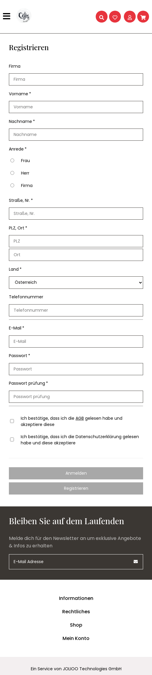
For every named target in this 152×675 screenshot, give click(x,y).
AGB (80, 418)
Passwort (18, 356)
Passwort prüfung (27, 383)
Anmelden (76, 473)
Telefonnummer (26, 297)
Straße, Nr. (19, 200)
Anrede (16, 149)
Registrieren (76, 488)
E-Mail (15, 328)
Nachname (20, 121)
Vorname (18, 94)
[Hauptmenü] (7, 16)
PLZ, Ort (16, 228)
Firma (14, 66)
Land (14, 269)
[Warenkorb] (143, 17)
